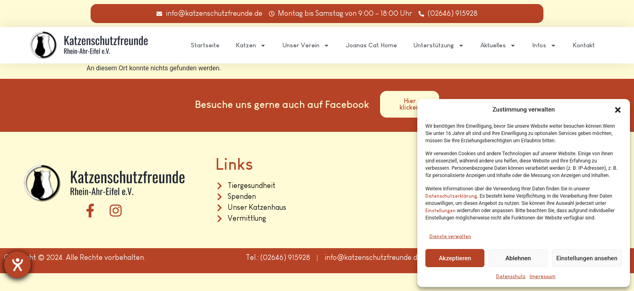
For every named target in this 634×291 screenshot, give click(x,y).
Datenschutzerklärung (451, 196)
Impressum (543, 276)
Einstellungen (440, 210)
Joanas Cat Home (371, 45)
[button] (618, 110)
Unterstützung (438, 45)
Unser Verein (306, 45)
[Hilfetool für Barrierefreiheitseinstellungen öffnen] (17, 264)
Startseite (205, 45)
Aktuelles (498, 45)
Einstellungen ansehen (586, 258)
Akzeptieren (455, 258)
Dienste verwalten (450, 236)
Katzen (251, 45)
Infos (544, 45)
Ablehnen (518, 258)
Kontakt (584, 45)
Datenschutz (511, 276)
